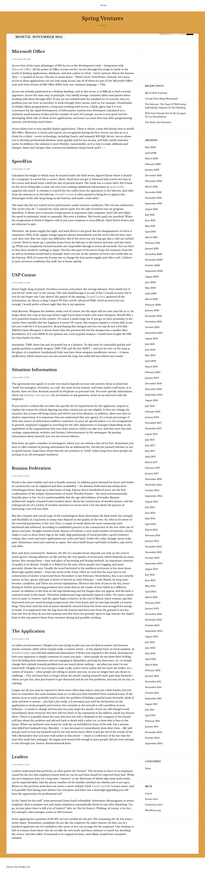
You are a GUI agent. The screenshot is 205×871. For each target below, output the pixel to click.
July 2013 (150, 574)
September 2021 (153, 203)
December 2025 (153, 175)
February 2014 (152, 535)
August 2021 (151, 209)
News (148, 768)
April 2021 (150, 231)
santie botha (117, 186)
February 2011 (152, 721)
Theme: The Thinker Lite (18, 867)
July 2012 (150, 642)
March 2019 (151, 366)
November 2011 (153, 687)
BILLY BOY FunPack (156, 93)
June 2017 (150, 445)
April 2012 (150, 659)
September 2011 (153, 698)
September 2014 (153, 496)
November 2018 (153, 389)
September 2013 (153, 563)
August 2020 (152, 276)
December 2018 (153, 383)
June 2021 (150, 220)
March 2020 (151, 299)
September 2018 (153, 394)
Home (104, 5)
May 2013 (150, 586)
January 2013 (152, 608)
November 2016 (153, 479)
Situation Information (34, 369)
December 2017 (153, 422)
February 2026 (153, 164)
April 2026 (150, 152)
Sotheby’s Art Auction (37, 395)
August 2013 (151, 569)
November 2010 (153, 732)
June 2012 (150, 647)
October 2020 (152, 265)
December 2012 (153, 614)
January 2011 (151, 726)
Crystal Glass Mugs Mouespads (161, 98)
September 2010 (154, 743)
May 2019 (150, 355)
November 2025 (153, 181)
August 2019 (151, 338)
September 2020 (154, 271)
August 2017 (151, 434)
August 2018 (151, 400)
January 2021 (152, 248)
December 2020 (153, 254)
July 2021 (150, 214)
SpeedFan (22, 161)
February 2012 (152, 670)
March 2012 (151, 664)
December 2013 (153, 546)
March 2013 (151, 597)
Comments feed (153, 804)
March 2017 (151, 462)
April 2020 (151, 293)
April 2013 (150, 591)
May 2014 (150, 518)
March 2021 (151, 237)
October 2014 (152, 490)
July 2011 (149, 709)
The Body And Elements (158, 122)
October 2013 (152, 557)
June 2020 (150, 282)
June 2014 (150, 512)
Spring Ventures (102, 18)
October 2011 (152, 692)
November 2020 (154, 259)
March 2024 (151, 186)
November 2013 (153, 552)
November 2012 (153, 619)
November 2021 (153, 197)
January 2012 (152, 676)
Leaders (20, 756)
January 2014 (152, 541)
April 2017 (150, 456)
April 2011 (150, 715)
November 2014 (153, 484)
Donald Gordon (64, 194)
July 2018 (150, 406)
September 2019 (153, 332)
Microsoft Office (28, 51)
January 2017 (152, 473)
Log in (148, 793)
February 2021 (152, 242)
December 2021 (153, 192)
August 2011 (151, 704)
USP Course (24, 274)
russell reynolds (101, 786)
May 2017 (150, 451)
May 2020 (150, 287)
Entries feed (151, 799)
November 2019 (153, 321)
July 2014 (150, 507)
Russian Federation (31, 468)
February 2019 (152, 372)
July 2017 (150, 439)
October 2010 (152, 737)
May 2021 (150, 226)
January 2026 (152, 169)
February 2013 (152, 602)
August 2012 (151, 636)
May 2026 (150, 147)
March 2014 (151, 529)
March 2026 (151, 158)
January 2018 (152, 417)
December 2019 (153, 316)
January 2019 (152, 377)
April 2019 (150, 361)
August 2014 (151, 501)
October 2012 (152, 625)
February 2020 (153, 304)
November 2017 (153, 428)
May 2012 (150, 653)
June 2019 (150, 349)
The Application (28, 631)
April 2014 (150, 524)
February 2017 (152, 467)
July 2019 (150, 344)
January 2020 (152, 310)
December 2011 (153, 681)
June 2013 (150, 580)
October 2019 (152, 327)
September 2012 (153, 631)
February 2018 (152, 411)
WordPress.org (153, 810)
